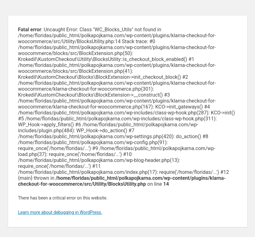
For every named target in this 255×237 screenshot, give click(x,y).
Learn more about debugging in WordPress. (60, 212)
